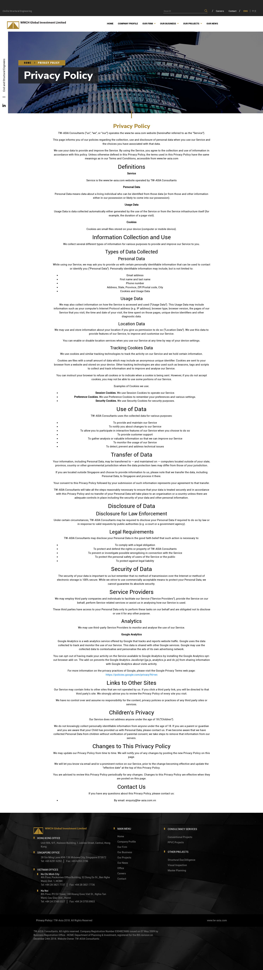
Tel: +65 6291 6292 (51, 861)
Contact (232, 11)
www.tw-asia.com (217, 920)
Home (27, 62)
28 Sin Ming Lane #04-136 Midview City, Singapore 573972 (73, 857)
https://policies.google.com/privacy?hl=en (131, 674)
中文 (254, 11)
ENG (245, 11)
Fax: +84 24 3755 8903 (82, 901)
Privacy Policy (49, 62)
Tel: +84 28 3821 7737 (53, 884)
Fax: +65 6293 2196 (77, 861)
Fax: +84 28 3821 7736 (82, 884)
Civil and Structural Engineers (4, 75)
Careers (220, 11)
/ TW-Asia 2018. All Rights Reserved (72, 920)
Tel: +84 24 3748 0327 (53, 901)
